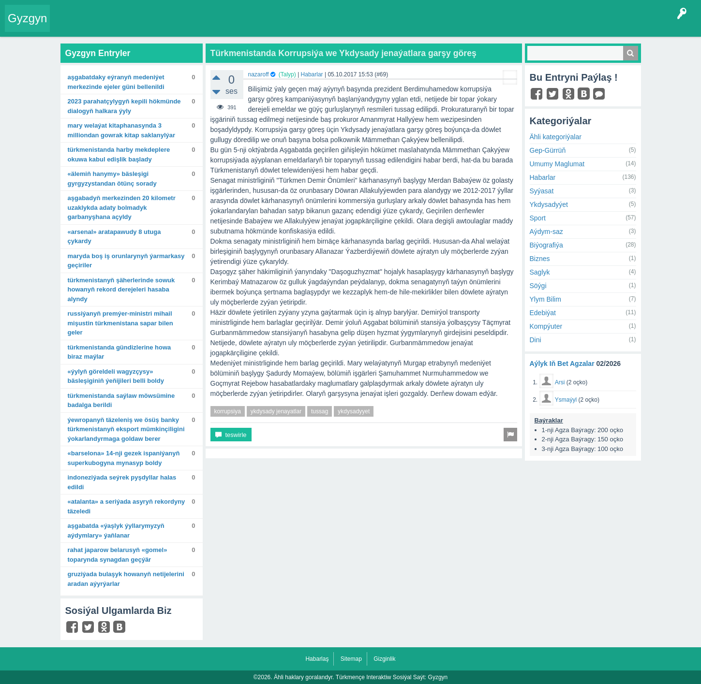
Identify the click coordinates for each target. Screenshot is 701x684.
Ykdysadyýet (549, 204)
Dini (535, 340)
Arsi (560, 382)
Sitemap (351, 658)
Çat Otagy (344, 26)
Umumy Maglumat (557, 164)
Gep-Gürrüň (548, 150)
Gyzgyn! (135, 26)
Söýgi (538, 286)
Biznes (540, 258)
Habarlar (312, 74)
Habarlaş (316, 658)
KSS (311, 26)
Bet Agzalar (276, 26)
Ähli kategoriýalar (556, 137)
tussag (319, 411)
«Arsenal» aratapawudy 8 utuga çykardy (114, 236)
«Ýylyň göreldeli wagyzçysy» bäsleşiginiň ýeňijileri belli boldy (116, 376)
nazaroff (258, 74)
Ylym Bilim (545, 299)
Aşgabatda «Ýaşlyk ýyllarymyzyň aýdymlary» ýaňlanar (116, 530)
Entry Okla (71, 26)
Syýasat (542, 191)
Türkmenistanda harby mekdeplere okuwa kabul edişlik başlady (119, 154)
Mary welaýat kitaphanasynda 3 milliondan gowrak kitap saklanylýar (122, 130)
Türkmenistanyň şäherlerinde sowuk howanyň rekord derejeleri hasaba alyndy (121, 290)
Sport (538, 218)
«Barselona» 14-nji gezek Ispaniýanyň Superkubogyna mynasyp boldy (124, 458)
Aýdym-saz (546, 231)
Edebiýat (543, 313)
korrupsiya (227, 411)
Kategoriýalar (203, 26)
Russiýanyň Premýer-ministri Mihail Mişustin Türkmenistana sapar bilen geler (120, 323)
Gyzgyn (27, 18)
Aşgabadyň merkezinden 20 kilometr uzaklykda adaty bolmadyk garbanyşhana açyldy (122, 207)
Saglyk (540, 272)
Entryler (105, 26)
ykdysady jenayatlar (276, 411)
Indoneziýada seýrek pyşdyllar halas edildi (122, 482)
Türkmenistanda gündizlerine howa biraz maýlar (119, 352)
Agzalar (241, 26)
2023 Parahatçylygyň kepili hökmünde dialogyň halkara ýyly (124, 106)
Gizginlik (384, 658)
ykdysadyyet (354, 411)
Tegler (165, 26)
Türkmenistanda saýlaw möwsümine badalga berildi (121, 400)
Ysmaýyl (566, 399)
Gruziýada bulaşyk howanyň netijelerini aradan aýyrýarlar (126, 578)
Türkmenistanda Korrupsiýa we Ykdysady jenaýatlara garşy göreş (343, 53)
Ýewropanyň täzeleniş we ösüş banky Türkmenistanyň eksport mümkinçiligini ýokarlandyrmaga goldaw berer (126, 429)
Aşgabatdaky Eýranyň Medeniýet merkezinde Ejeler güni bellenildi (116, 81)
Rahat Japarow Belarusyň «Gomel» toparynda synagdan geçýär (117, 554)
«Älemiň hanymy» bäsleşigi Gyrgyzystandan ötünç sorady (112, 178)
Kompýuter (546, 326)
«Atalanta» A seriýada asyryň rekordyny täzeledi (126, 506)
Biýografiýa (546, 245)
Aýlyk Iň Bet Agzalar (562, 363)
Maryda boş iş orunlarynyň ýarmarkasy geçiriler (126, 260)
